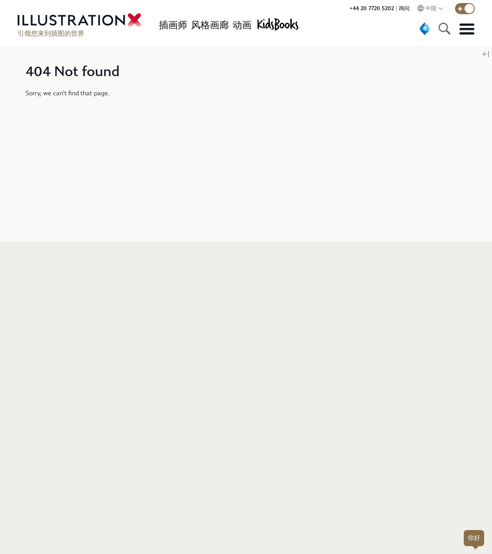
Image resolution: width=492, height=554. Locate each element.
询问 (404, 8)
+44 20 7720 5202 (372, 8)
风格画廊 (210, 25)
